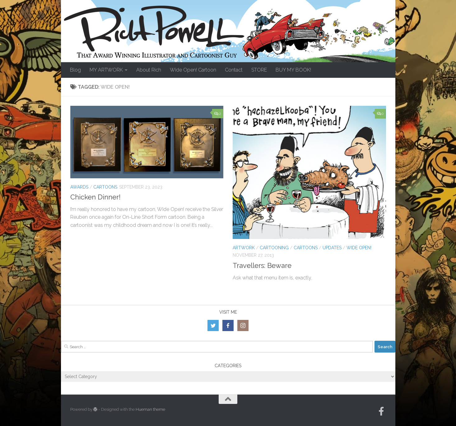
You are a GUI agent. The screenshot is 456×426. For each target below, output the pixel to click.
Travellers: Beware (262, 265)
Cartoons (105, 187)
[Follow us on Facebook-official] (381, 411)
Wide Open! (359, 247)
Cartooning (274, 247)
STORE (259, 70)
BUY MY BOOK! (293, 70)
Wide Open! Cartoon (193, 70)
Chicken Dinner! (95, 197)
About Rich (148, 70)
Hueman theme (150, 409)
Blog (75, 70)
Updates (332, 247)
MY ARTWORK (106, 70)
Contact (234, 70)
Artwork (244, 247)
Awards (79, 187)
